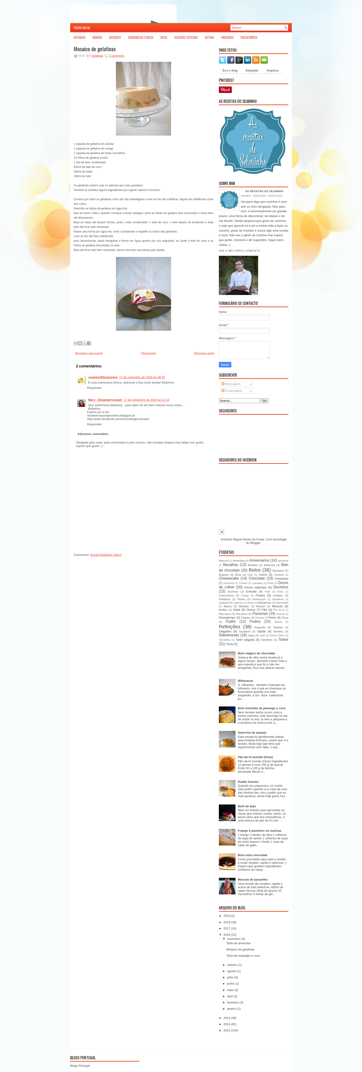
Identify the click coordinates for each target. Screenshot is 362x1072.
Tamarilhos (224, 640)
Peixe (272, 617)
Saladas (278, 627)
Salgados (225, 631)
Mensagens (231, 384)
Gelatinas (97, 55)
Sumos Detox (277, 635)
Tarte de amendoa (238, 943)
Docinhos (280, 587)
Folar (267, 591)
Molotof (260, 606)
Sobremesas (229, 635)
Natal (236, 609)
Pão (264, 609)
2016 (226, 934)
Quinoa (278, 622)
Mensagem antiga (204, 353)
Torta (229, 644)
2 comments (116, 55)
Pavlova (259, 617)
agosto (231, 971)
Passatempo (227, 617)
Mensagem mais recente (89, 353)
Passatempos (249, 37)
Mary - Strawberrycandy (105, 400)
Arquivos (273, 70)
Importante (278, 599)
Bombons (278, 570)
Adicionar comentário (93, 434)
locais (250, 603)
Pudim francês (248, 781)
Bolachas (269, 564)
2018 (226, 922)
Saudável (244, 631)
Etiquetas (252, 70)
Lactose (223, 602)
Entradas (80, 37)
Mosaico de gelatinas (95, 48)
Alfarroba (224, 561)
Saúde (261, 631)
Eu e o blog (230, 70)
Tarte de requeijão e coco (243, 955)
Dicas (163, 37)
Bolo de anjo (247, 806)
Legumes (238, 603)
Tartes (283, 639)
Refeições (115, 37)
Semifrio (278, 631)
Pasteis (245, 617)
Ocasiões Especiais (186, 37)
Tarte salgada (245, 639)
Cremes (243, 583)
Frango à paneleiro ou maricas (259, 830)
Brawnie (224, 574)
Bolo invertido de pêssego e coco (262, 708)
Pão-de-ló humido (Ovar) (255, 757)
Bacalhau (230, 565)
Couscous (228, 583)
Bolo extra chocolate (252, 855)
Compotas (281, 578)
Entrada (251, 591)
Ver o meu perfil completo (239, 251)
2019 (226, 915)
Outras (209, 37)
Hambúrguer (259, 599)
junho (231, 983)
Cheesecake (229, 578)
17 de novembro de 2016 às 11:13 (146, 400)
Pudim (231, 621)
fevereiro (233, 1002)
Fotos (280, 591)
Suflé (262, 635)
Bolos (255, 569)
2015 (226, 1018)
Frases (260, 595)
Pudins (255, 621)
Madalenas (264, 602)
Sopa (251, 635)
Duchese (233, 591)
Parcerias (227, 37)
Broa (238, 574)
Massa (228, 606)
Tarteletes (267, 639)
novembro (234, 939)
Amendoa (238, 560)
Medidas (244, 606)
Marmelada (282, 603)
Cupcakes (257, 583)
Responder (94, 388)
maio (230, 990)
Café (250, 575)
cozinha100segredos (103, 377)
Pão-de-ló (241, 613)
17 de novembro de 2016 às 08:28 (142, 377)
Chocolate (257, 578)
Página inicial (82, 27)
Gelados (278, 595)
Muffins (223, 609)
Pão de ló (278, 610)
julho (230, 977)
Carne (263, 574)
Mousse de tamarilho (253, 879)
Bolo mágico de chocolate (256, 653)
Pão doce (224, 613)
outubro (232, 965)
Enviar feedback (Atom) (106, 555)
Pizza (285, 617)
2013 (226, 1030)
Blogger (255, 543)
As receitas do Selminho (264, 191)
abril (230, 996)
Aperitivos (283, 561)
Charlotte (279, 575)
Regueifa (259, 627)
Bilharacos (245, 680)
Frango (245, 595)
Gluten (241, 599)
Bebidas (97, 37)
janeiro (231, 1008)
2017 (226, 928)
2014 (226, 1024)
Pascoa (281, 614)
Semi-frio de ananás (252, 732)
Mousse (277, 606)
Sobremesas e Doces (141, 37)
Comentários (232, 391)
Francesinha (226, 595)
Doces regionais (255, 587)
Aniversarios (259, 560)
